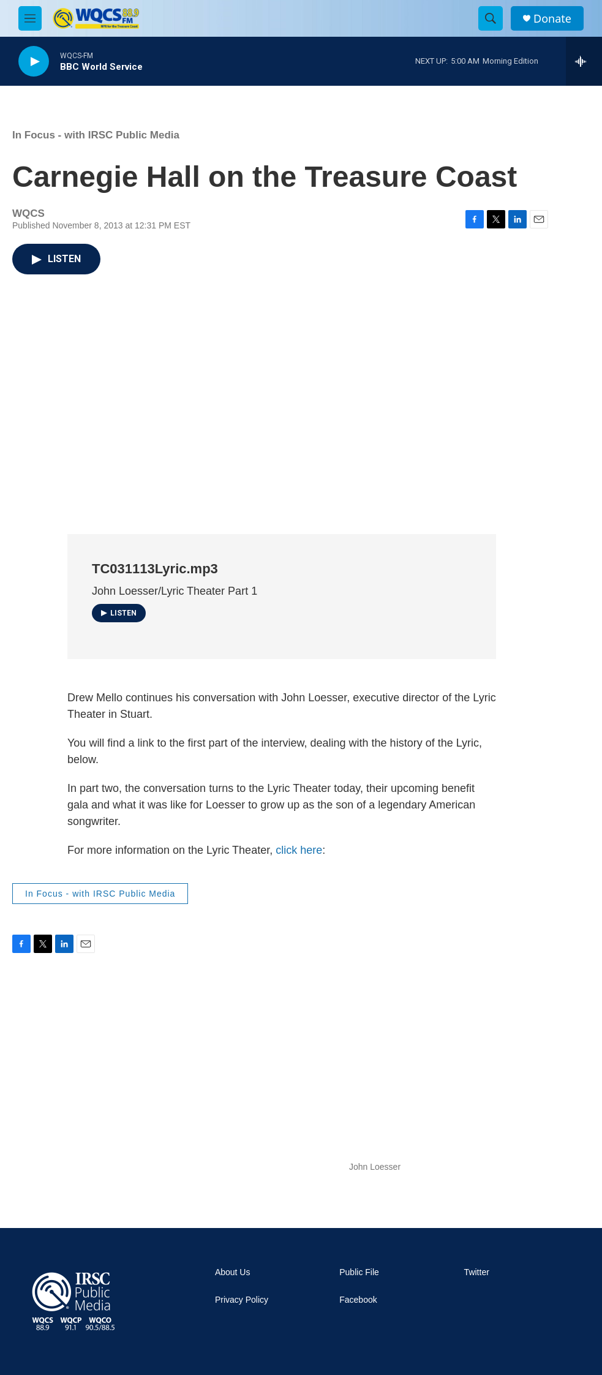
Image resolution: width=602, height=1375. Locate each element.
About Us (232, 1272)
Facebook (358, 1300)
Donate (552, 18)
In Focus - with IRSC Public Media (95, 135)
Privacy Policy (241, 1300)
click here (299, 850)
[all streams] (584, 61)
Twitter (476, 1272)
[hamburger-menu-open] (30, 18)
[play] (33, 62)
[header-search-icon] (490, 18)
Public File (359, 1272)
